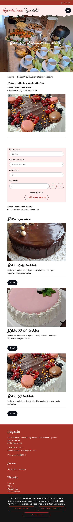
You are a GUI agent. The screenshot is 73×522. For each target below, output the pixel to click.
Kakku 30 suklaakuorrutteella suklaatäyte (35, 77)
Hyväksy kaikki (21, 509)
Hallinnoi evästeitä (51, 509)
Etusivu (10, 77)
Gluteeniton (14, 170)
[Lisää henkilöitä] (53, 186)
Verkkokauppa (13, 492)
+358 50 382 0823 (15, 448)
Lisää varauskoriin (36, 197)
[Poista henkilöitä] (60, 186)
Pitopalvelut (12, 489)
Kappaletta (13, 180)
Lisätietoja (36, 515)
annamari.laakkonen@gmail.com (21, 450)
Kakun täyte (14, 149)
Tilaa (12, 283)
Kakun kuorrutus (16, 160)
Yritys (9, 486)
